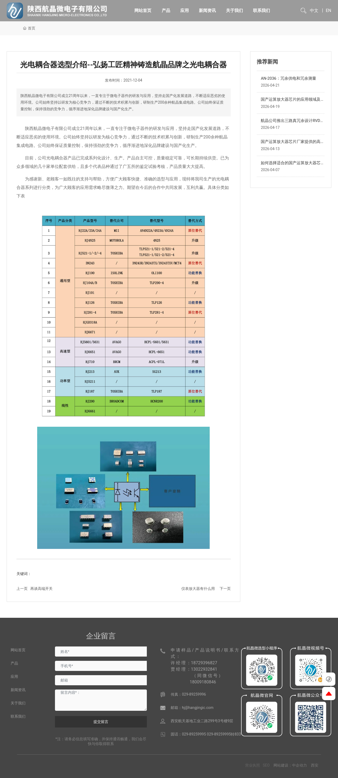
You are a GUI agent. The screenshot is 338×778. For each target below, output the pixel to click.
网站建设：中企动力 (290, 765)
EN (328, 10)
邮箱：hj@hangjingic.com (192, 707)
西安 (314, 765)
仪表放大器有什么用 (198, 588)
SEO (266, 765)
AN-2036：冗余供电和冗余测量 (288, 78)
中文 (314, 10)
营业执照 (252, 765)
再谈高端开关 (41, 588)
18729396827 (204, 662)
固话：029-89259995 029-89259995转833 (206, 734)
